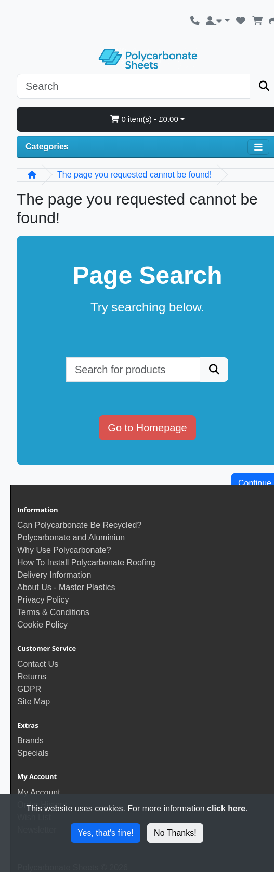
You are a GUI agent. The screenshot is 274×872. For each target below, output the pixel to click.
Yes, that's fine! (105, 832)
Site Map (33, 701)
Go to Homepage (147, 427)
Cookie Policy (42, 624)
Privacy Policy (43, 599)
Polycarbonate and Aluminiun (71, 537)
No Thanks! (175, 832)
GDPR (29, 689)
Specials (32, 752)
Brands (30, 740)
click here (226, 808)
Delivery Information (54, 574)
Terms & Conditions (53, 612)
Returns (31, 676)
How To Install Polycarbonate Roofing (86, 562)
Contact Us (37, 664)
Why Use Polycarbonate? (64, 550)
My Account (38, 792)
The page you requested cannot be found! (134, 174)
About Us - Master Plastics (66, 587)
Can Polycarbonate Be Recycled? (79, 525)
